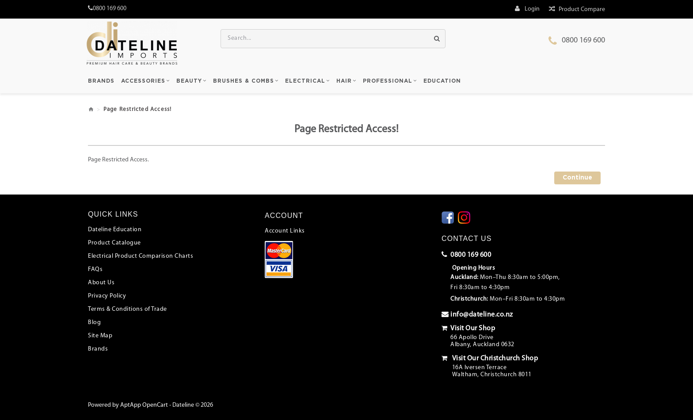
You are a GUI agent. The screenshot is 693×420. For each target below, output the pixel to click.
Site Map (100, 335)
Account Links (285, 231)
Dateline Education (114, 229)
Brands (98, 349)
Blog (94, 322)
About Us (101, 282)
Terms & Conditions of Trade (127, 309)
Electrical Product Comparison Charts (140, 256)
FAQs (95, 269)
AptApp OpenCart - (145, 405)
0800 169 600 (583, 40)
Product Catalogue (114, 243)
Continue (577, 178)
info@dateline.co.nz (477, 314)
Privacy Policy (107, 296)
